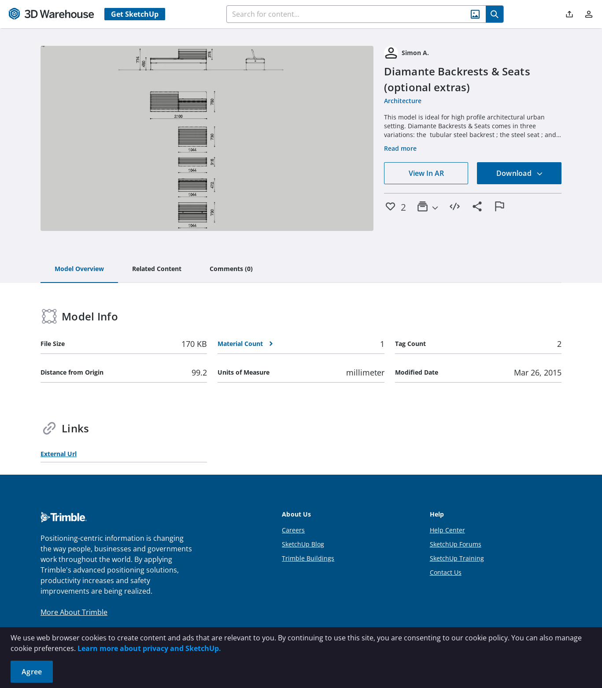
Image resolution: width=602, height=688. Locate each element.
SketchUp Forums (455, 544)
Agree (32, 672)
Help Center (447, 530)
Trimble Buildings (308, 558)
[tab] (79, 269)
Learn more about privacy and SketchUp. (149, 648)
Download (519, 173)
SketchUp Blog (303, 544)
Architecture (402, 101)
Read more (400, 148)
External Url (59, 454)
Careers (293, 530)
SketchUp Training (457, 558)
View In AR (426, 173)
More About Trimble (74, 612)
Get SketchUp (135, 14)
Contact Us (446, 572)
